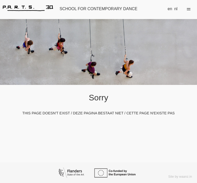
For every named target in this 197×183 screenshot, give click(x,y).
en (170, 9)
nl (175, 9)
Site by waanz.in (180, 176)
